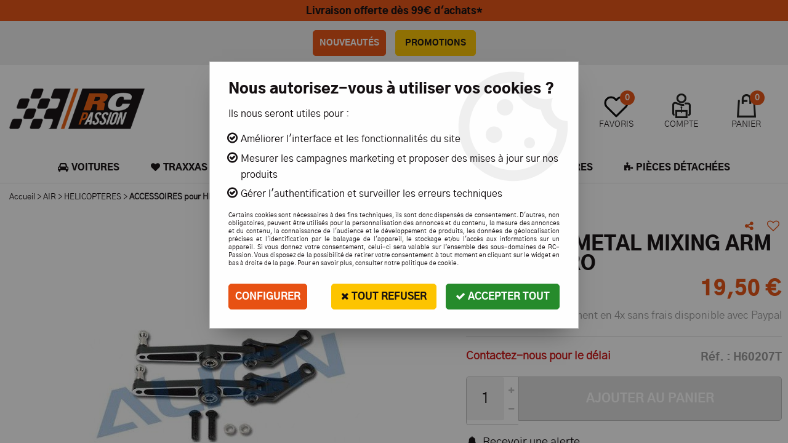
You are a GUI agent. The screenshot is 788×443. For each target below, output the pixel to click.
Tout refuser (384, 296)
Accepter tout (503, 296)
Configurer (267, 296)
